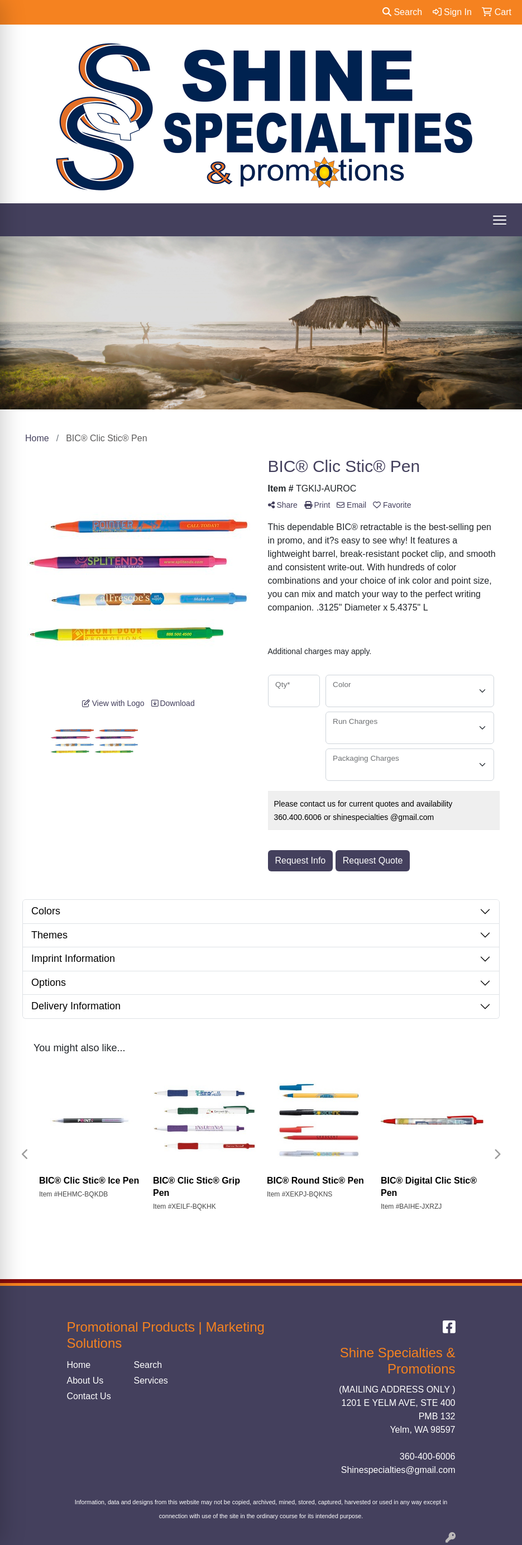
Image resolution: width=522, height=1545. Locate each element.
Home (79, 1365)
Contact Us (89, 1396)
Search (402, 12)
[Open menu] (500, 220)
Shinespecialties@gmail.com (398, 1470)
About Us (85, 1380)
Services (151, 1380)
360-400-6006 (428, 1456)
